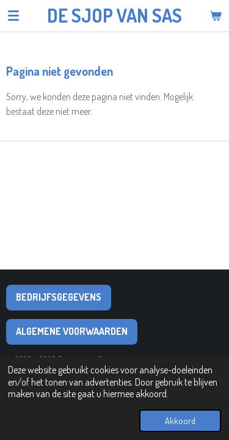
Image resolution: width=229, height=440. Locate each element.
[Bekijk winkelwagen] (215, 15)
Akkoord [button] (180, 420)
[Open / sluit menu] (13, 15)
